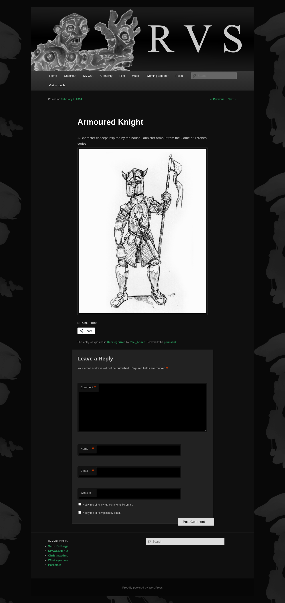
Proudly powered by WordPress (142, 587)
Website (86, 492)
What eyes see (58, 560)
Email (87, 471)
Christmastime (58, 555)
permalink (170, 342)
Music (136, 75)
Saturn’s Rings (58, 546)
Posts (179, 75)
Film (122, 75)
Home (53, 75)
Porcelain (54, 565)
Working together (158, 75)
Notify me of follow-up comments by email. (108, 504)
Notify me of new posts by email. (102, 512)
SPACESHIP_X (58, 550)
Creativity (106, 75)
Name (87, 449)
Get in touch (57, 85)
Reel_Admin (137, 342)
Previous (217, 99)
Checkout (70, 75)
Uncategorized (116, 342)
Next (232, 99)
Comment (88, 387)
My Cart (88, 75)
